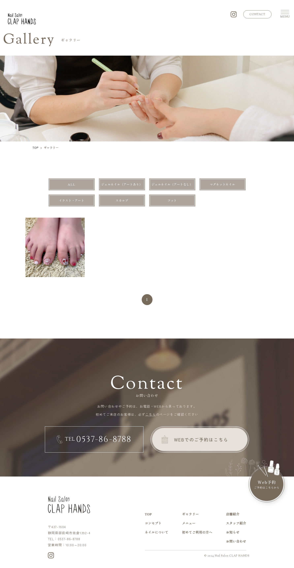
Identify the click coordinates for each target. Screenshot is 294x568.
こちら (150, 414)
